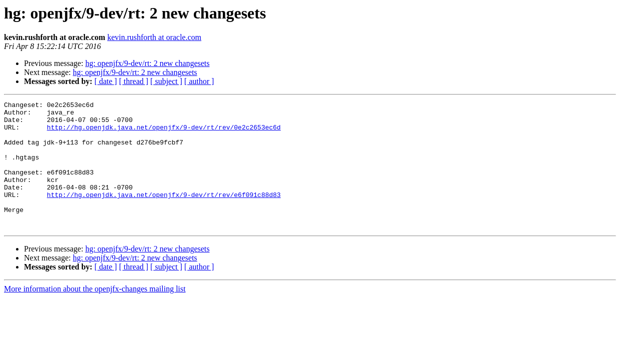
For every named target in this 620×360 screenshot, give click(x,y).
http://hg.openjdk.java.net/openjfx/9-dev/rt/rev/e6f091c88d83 (164, 214)
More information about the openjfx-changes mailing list (94, 314)
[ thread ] (133, 81)
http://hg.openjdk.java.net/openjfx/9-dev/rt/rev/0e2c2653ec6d (164, 133)
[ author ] (199, 81)
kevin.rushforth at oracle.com (154, 37)
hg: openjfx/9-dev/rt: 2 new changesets (147, 63)
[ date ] (105, 81)
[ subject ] (166, 81)
